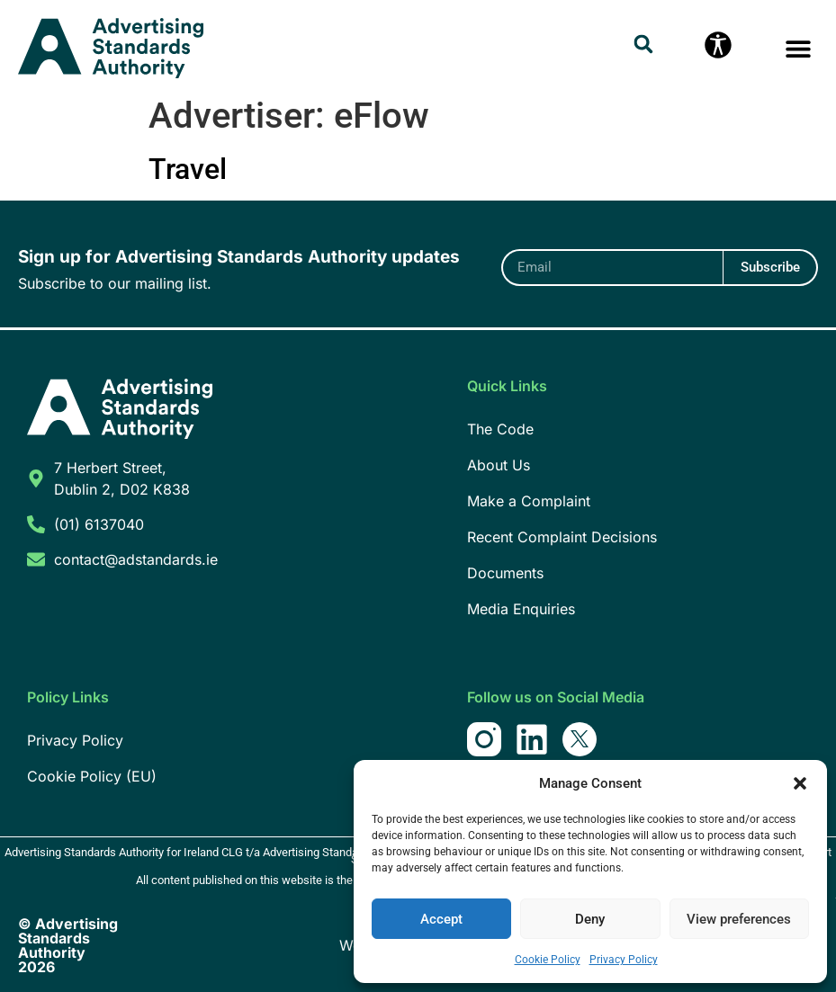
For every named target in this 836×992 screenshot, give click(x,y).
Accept (441, 919)
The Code (500, 429)
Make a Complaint (528, 501)
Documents (505, 573)
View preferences (739, 919)
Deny (590, 919)
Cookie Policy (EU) (92, 776)
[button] (800, 783)
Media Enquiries (521, 609)
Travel (187, 169)
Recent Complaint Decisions (562, 537)
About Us (498, 465)
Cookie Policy (547, 959)
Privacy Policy (623, 959)
